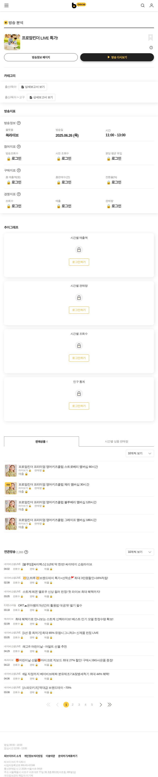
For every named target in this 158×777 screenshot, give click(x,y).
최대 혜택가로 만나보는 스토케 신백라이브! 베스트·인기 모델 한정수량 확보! (64, 619)
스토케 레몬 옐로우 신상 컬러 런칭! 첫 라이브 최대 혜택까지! (61, 591)
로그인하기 (79, 262)
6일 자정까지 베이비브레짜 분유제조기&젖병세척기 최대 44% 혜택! (66, 674)
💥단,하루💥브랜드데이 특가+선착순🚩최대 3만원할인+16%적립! (65, 578)
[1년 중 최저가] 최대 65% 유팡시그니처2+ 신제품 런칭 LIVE (61, 632)
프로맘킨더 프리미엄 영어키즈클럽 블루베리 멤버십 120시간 (58, 502)
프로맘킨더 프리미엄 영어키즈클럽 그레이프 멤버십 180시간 (58, 520)
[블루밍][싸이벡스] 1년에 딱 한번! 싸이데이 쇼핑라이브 (57, 564)
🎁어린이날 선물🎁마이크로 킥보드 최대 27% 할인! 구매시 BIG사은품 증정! (64, 660)
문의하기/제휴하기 (67, 756)
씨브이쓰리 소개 (12, 756)
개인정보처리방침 (33, 756)
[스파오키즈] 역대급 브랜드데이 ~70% (47, 687)
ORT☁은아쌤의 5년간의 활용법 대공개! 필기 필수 (50, 605)
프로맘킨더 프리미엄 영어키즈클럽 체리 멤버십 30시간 (54, 484)
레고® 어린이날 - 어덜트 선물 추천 (45, 646)
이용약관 (50, 756)
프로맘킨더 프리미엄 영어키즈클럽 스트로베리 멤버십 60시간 (58, 466)
